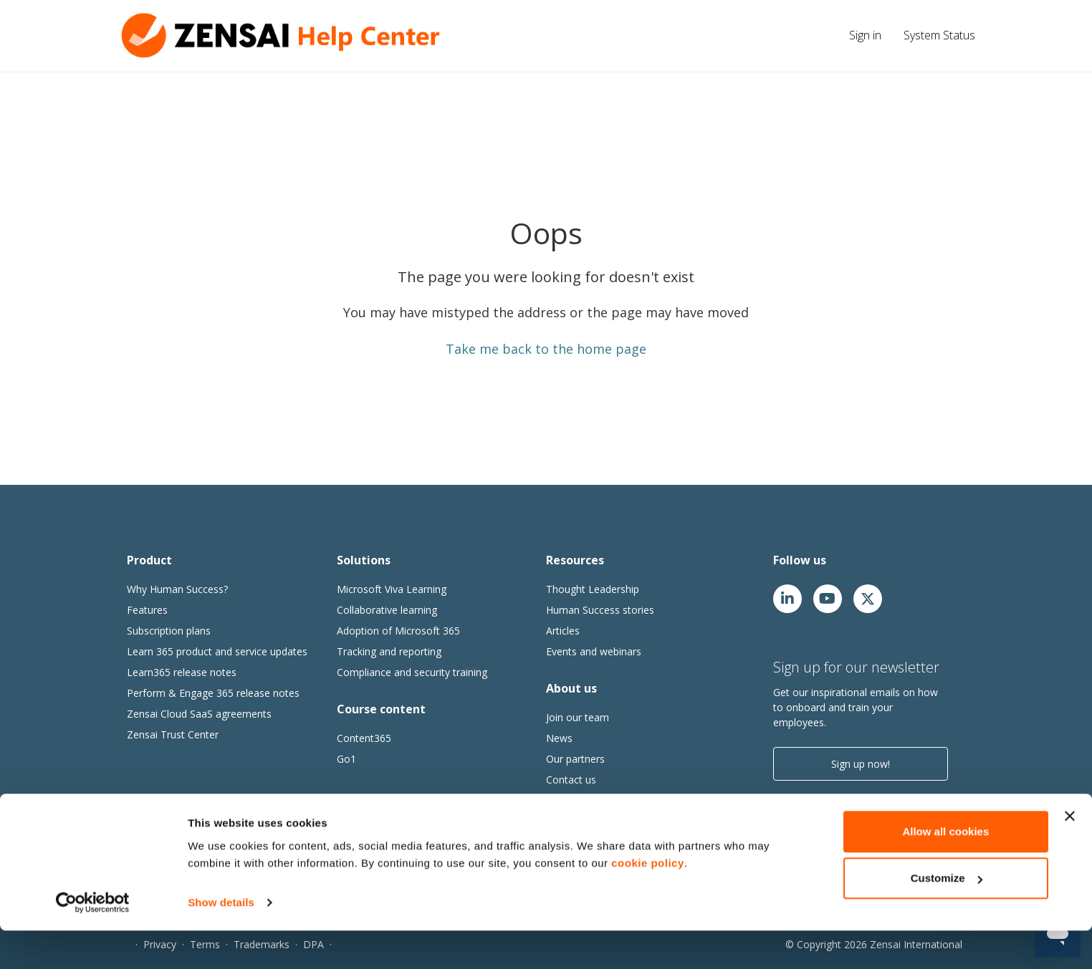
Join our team (577, 717)
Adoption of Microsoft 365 (398, 630)
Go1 (346, 759)
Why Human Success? (177, 589)
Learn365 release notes (181, 672)
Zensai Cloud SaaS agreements (199, 713)
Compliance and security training (412, 672)
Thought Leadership (592, 589)
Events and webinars (593, 651)
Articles (563, 630)
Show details (221, 941)
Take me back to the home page (546, 348)
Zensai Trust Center (173, 734)
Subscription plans (169, 630)
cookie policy (647, 901)
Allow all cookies (945, 870)
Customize (946, 916)
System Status (939, 35)
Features (147, 610)
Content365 (364, 738)
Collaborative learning (387, 610)
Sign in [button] (865, 35)
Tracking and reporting (389, 651)
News (559, 738)
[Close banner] (1070, 854)
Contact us (571, 779)
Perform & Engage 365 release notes (213, 693)
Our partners (575, 759)
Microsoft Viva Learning (391, 589)
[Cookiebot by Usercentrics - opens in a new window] (92, 941)
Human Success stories (600, 610)
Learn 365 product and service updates (217, 651)
